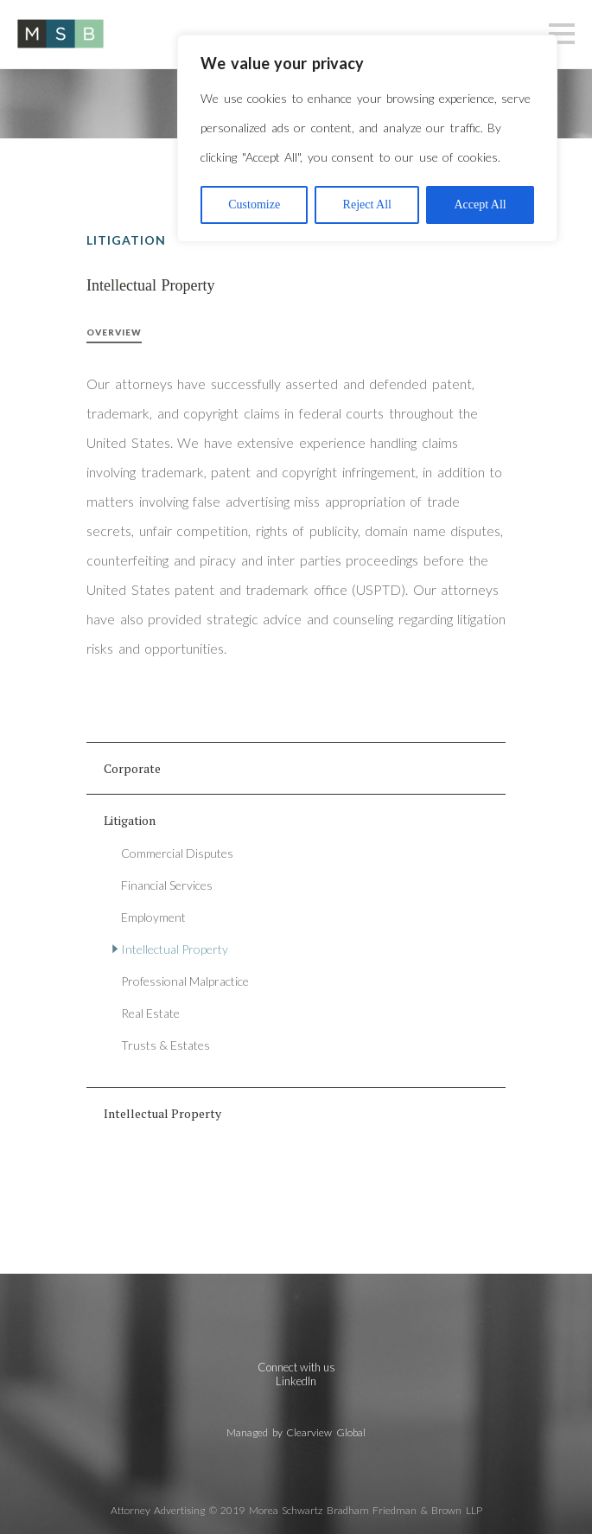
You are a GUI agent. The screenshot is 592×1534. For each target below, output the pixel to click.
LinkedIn (296, 1381)
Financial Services (167, 885)
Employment (153, 917)
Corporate (132, 768)
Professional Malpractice (185, 981)
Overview (114, 332)
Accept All (480, 204)
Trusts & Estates (165, 1045)
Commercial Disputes (177, 853)
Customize (254, 204)
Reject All (367, 204)
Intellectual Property (174, 949)
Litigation (130, 820)
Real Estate (150, 1013)
